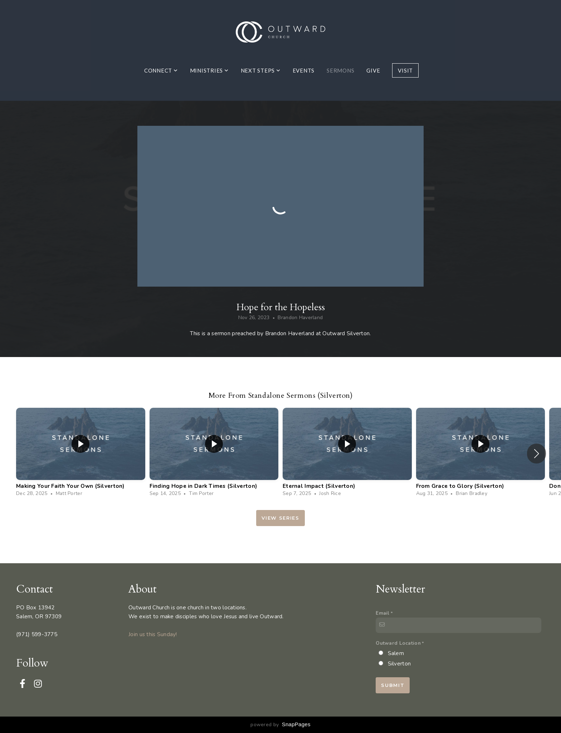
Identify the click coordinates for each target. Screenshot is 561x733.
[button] (536, 453)
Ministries (209, 70)
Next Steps (260, 70)
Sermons (340, 70)
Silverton (399, 663)
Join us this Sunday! (152, 634)
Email (382, 613)
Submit (392, 685)
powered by (280, 724)
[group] (80, 453)
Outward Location (398, 643)
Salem (396, 653)
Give (373, 70)
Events (304, 70)
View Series (280, 518)
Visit (405, 70)
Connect (161, 70)
